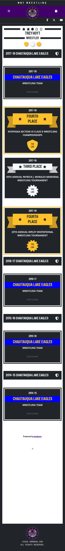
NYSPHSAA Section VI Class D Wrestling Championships (32, 133)
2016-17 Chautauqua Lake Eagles (27, 261)
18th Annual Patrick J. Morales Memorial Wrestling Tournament (32, 178)
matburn (38, 436)
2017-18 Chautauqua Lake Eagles (27, 53)
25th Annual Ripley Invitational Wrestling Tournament (32, 233)
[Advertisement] (32, 488)
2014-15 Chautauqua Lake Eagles (27, 375)
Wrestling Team (32, 83)
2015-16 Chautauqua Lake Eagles (27, 318)
